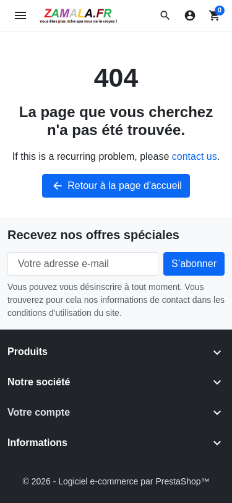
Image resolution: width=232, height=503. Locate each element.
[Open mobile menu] (20, 15)
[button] (165, 15)
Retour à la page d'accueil (116, 185)
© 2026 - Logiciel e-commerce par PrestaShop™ (115, 481)
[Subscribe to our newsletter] (194, 264)
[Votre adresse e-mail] (82, 264)
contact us (194, 156)
